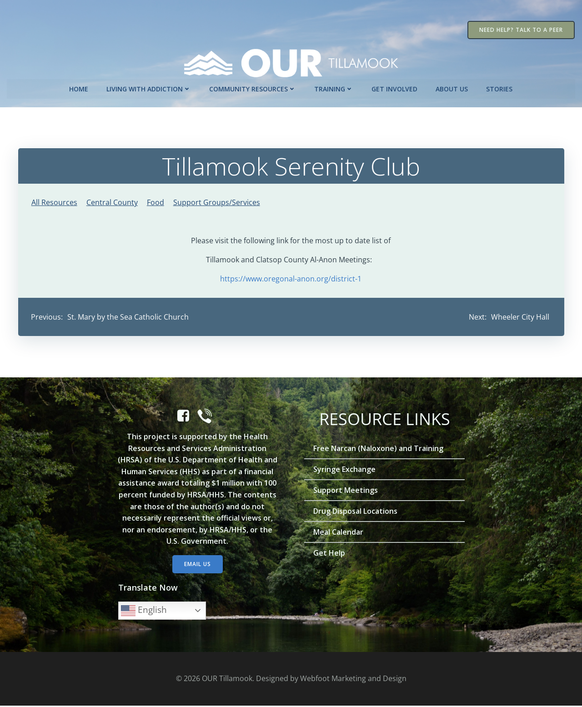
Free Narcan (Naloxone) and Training (379, 450)
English (144, 611)
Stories (500, 88)
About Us (452, 88)
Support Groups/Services (216, 202)
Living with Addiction (149, 88)
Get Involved (395, 88)
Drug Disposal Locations (356, 512)
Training (334, 88)
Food (155, 202)
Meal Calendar (339, 533)
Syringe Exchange (345, 471)
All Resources (54, 202)
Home (79, 88)
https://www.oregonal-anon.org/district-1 (291, 278)
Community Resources (253, 88)
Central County (112, 202)
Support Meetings (346, 491)
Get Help (330, 554)
